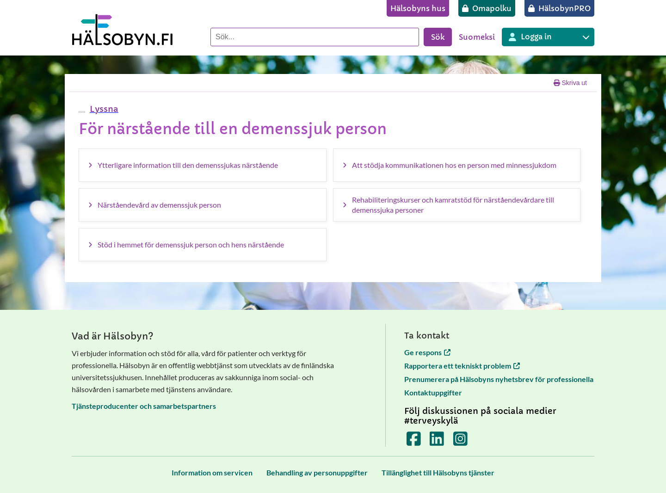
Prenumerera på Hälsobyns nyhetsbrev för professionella (498, 379)
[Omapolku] (486, 8)
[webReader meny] (82, 112)
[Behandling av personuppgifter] (317, 472)
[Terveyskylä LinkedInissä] (437, 441)
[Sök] (314, 37)
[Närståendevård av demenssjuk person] (203, 205)
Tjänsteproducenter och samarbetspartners (144, 405)
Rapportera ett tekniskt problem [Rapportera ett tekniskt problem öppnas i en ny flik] (462, 365)
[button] (103, 109)
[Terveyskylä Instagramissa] (460, 441)
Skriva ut (570, 82)
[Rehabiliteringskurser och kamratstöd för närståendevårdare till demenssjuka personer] (457, 205)
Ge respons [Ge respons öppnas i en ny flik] (427, 352)
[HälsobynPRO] (559, 8)
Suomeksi (477, 37)
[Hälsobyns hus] (418, 8)
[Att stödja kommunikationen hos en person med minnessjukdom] (457, 165)
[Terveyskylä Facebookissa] (414, 441)
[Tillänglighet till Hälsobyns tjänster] (438, 472)
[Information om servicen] (212, 472)
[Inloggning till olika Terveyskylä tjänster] (548, 37)
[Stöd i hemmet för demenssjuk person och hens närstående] (203, 244)
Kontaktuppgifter (433, 392)
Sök (437, 37)
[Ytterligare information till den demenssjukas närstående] (203, 165)
